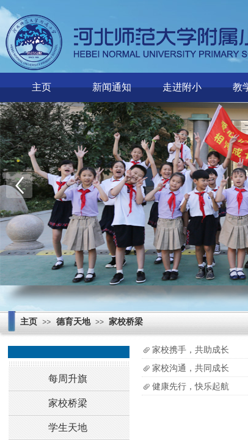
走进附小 (182, 87)
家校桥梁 (126, 321)
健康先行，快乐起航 (190, 386)
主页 (41, 87)
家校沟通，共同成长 (190, 368)
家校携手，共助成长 (190, 349)
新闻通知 (111, 87)
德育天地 (73, 321)
